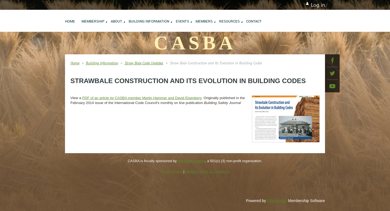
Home (74, 63)
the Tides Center (191, 161)
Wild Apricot (277, 201)
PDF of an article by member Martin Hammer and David (142, 98)
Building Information (102, 63)
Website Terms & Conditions (207, 171)
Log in (318, 4)
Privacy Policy (172, 171)
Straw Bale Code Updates (144, 63)
